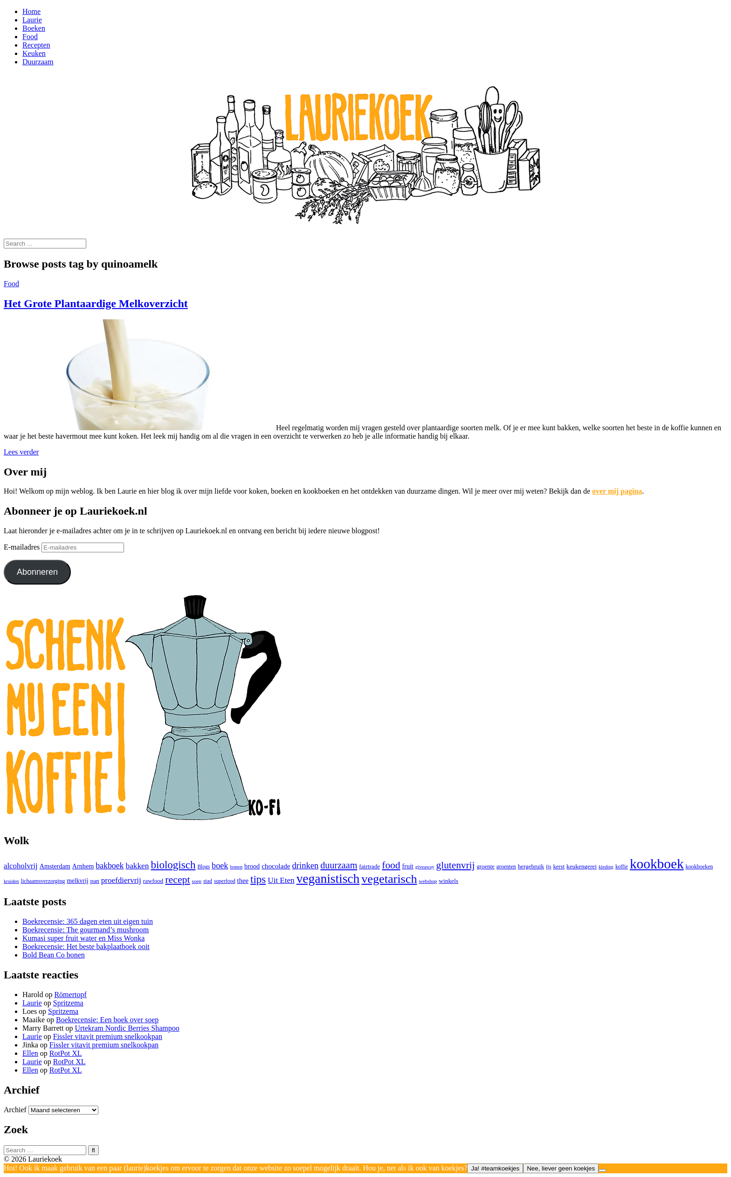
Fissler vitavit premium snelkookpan (107, 1036)
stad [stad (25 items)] (207, 881)
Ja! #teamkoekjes (495, 1168)
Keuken (34, 53)
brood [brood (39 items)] (252, 866)
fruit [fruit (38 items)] (408, 866)
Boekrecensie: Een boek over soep (107, 1020)
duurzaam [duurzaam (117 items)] (338, 865)
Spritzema (68, 1003)
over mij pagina (617, 491)
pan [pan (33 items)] (94, 880)
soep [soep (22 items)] (196, 881)
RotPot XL (65, 1053)
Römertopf (70, 994)
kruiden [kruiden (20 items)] (11, 881)
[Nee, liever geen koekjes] (602, 1170)
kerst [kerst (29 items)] (559, 866)
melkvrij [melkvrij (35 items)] (77, 880)
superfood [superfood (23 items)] (224, 881)
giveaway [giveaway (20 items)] (424, 866)
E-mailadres (22, 547)
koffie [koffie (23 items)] (621, 866)
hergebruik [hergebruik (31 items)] (531, 866)
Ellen (30, 1053)
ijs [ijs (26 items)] (548, 866)
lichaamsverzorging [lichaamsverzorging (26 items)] (43, 881)
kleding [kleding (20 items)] (606, 866)
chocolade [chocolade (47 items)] (276, 866)
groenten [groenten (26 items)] (506, 866)
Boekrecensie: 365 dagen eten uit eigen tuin (87, 921)
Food (30, 37)
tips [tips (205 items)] (258, 879)
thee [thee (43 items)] (242, 880)
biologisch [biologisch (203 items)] (173, 865)
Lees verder (21, 452)
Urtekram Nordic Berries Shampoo (127, 1028)
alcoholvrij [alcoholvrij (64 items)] (21, 865)
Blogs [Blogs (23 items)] (203, 866)
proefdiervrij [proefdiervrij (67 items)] (121, 880)
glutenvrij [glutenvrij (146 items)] (455, 865)
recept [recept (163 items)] (177, 879)
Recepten (36, 45)
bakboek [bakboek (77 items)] (110, 865)
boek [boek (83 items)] (220, 865)
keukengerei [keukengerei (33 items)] (581, 866)
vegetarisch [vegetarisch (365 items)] (389, 879)
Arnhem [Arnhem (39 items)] (83, 866)
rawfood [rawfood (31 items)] (153, 880)
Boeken (33, 28)
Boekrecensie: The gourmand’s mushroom (85, 930)
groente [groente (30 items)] (485, 866)
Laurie (32, 20)
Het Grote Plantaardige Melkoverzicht (96, 303)
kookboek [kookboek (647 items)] (657, 863)
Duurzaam (38, 62)
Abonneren (37, 572)
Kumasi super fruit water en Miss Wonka (83, 938)
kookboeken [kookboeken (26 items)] (699, 866)
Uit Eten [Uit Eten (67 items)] (281, 880)
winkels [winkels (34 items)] (448, 880)
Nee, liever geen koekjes (561, 1168)
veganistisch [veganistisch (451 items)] (328, 879)
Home (31, 11)
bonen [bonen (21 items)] (236, 866)
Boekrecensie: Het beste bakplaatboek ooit (86, 946)
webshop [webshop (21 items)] (428, 881)
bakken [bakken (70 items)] (137, 865)
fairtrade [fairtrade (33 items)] (369, 866)
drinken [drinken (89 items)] (305, 865)
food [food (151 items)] (391, 865)
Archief (15, 1110)
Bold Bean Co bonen (53, 955)
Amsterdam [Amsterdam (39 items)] (55, 866)
